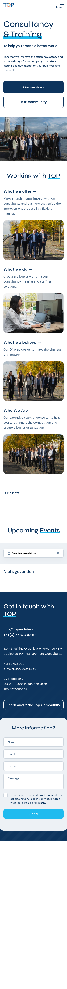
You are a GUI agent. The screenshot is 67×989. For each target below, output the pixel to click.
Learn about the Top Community (33, 705)
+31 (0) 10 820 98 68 (19, 635)
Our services (33, 87)
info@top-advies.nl (19, 629)
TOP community (33, 102)
